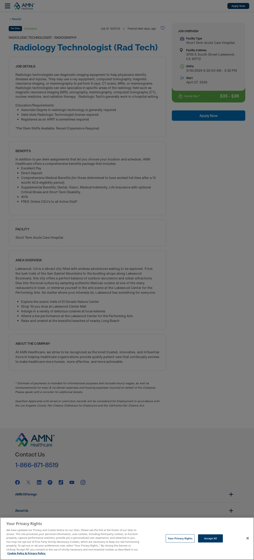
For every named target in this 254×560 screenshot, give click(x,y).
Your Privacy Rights (180, 538)
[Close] (247, 538)
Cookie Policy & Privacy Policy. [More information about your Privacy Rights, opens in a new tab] (26, 553)
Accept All (210, 538)
